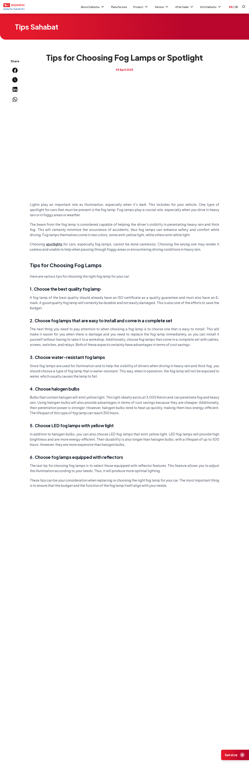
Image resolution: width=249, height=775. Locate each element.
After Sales (184, 6)
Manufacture (119, 7)
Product (141, 6)
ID (236, 7)
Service (162, 6)
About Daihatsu (93, 6)
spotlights (54, 244)
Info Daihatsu (211, 6)
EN (231, 7)
